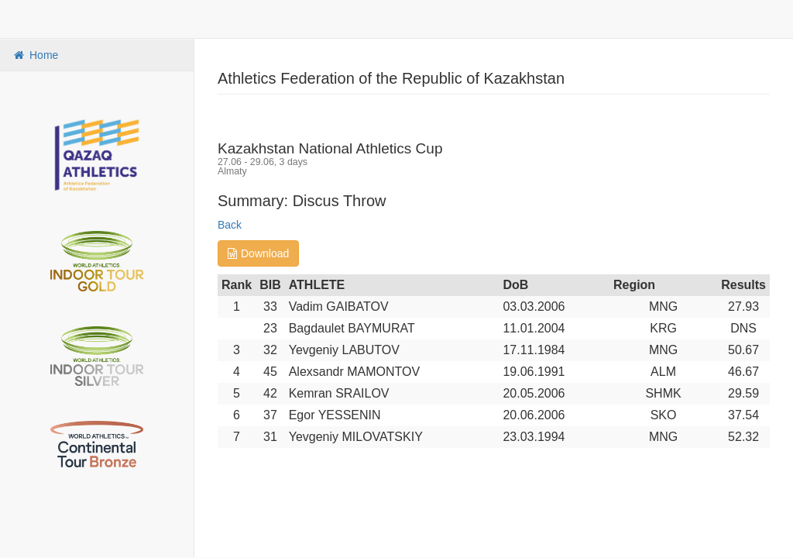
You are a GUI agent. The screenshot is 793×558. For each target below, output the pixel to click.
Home (35, 55)
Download (258, 253)
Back (230, 225)
